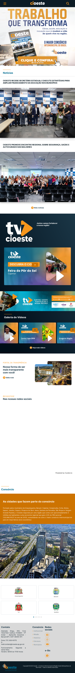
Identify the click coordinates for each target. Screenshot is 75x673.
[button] (4, 36)
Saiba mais (8, 377)
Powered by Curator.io (64, 473)
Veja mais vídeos (37, 347)
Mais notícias (37, 208)
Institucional (37, 631)
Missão (35, 634)
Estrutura (36, 641)
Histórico (36, 638)
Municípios (37, 645)
